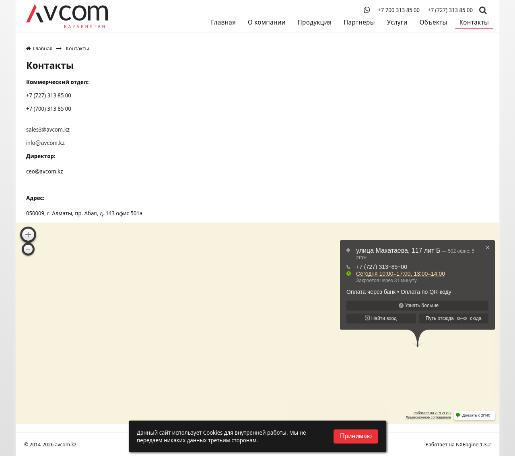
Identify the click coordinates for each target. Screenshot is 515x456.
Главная (223, 22)
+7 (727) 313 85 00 (450, 10)
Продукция (315, 22)
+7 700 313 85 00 (399, 10)
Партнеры (359, 22)
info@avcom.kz (45, 143)
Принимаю (356, 436)
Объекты (433, 22)
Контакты (474, 22)
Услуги (397, 22)
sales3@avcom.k (46, 129)
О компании (267, 22)
